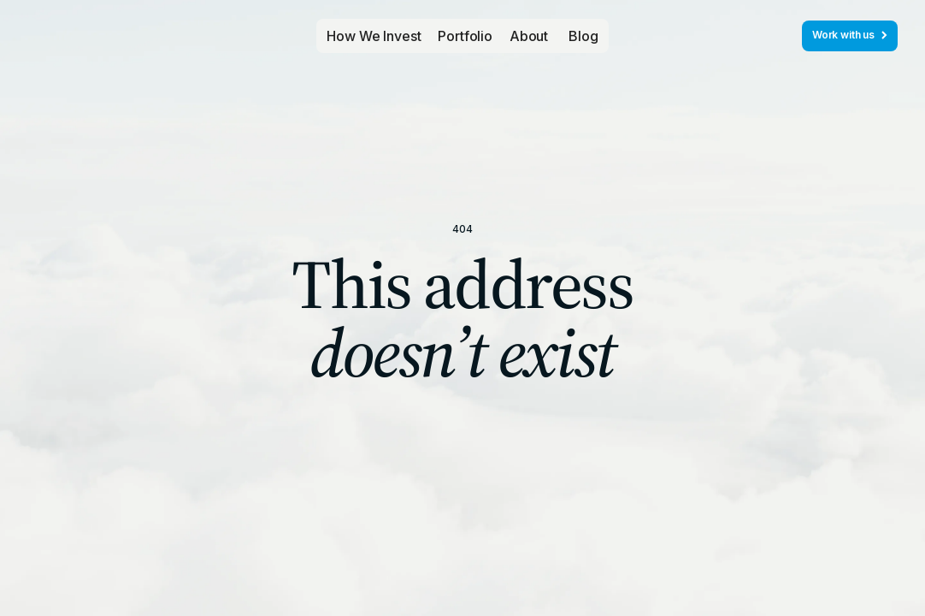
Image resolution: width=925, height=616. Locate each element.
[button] (465, 36)
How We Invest (374, 35)
